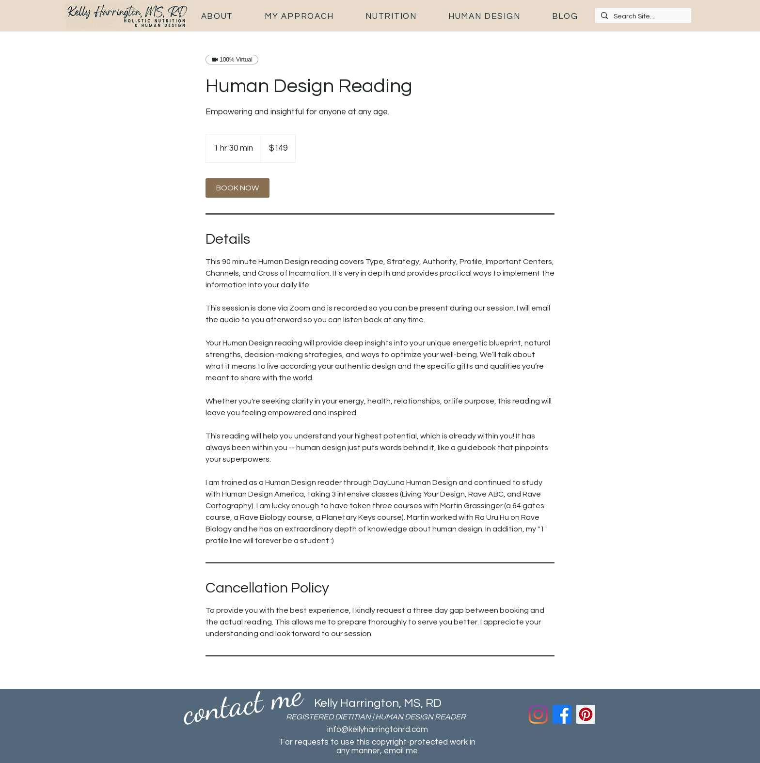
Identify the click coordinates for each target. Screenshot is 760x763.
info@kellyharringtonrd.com (377, 729)
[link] (237, 188)
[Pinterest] (585, 714)
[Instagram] (538, 714)
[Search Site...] (642, 17)
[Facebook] (562, 714)
